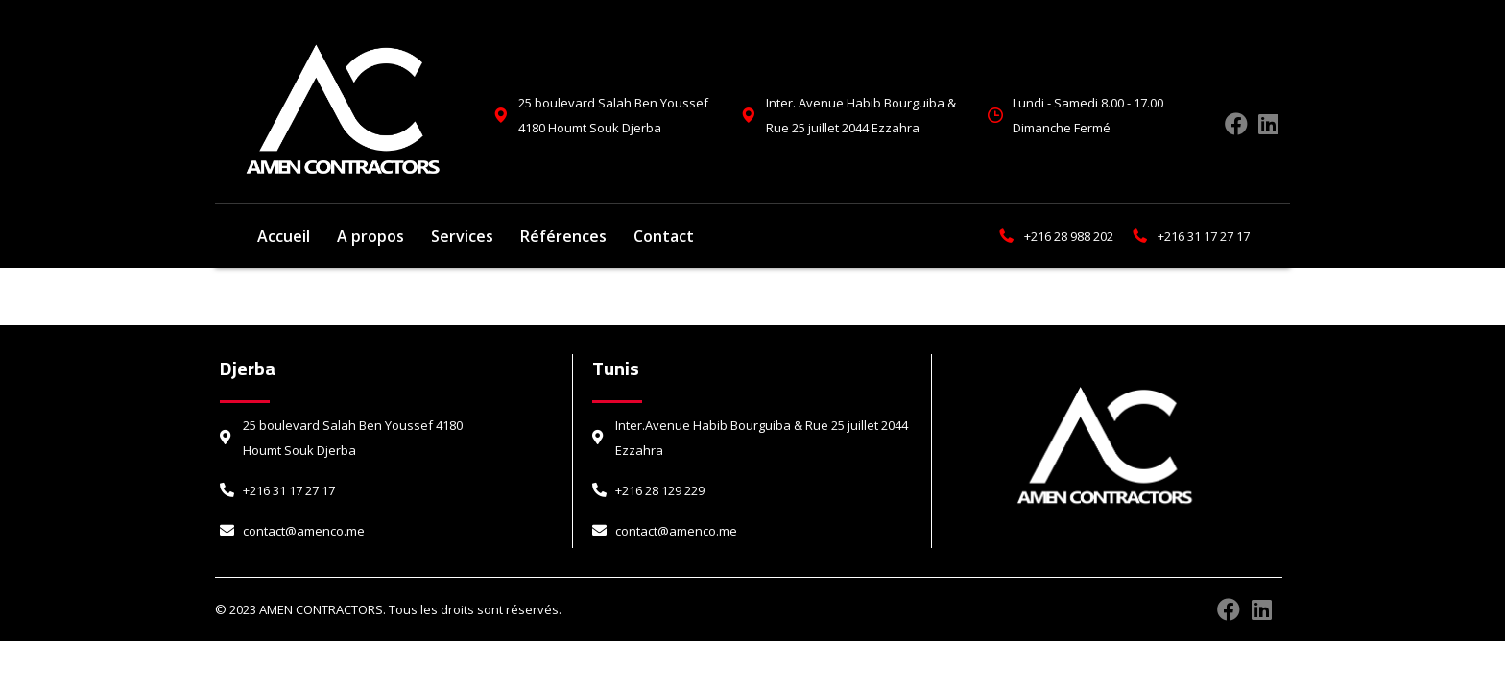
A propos (370, 236)
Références (563, 236)
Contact (663, 236)
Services (462, 236)
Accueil (283, 236)
